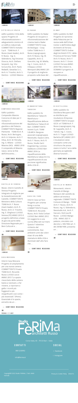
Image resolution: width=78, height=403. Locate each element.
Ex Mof (57, 30)
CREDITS (71, 374)
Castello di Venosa (11, 184)
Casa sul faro (34, 196)
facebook (57, 351)
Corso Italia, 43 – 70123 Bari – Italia (39, 341)
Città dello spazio (11, 30)
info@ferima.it (20, 357)
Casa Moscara (8, 257)
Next (12, 313)
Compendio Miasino (11, 109)
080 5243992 (20, 351)
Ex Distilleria (61, 106)
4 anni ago (5, 25)
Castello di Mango (63, 185)
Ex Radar (32, 30)
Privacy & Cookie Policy (59, 374)
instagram (58, 355)
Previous (4, 313)
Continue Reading (15, 83)
